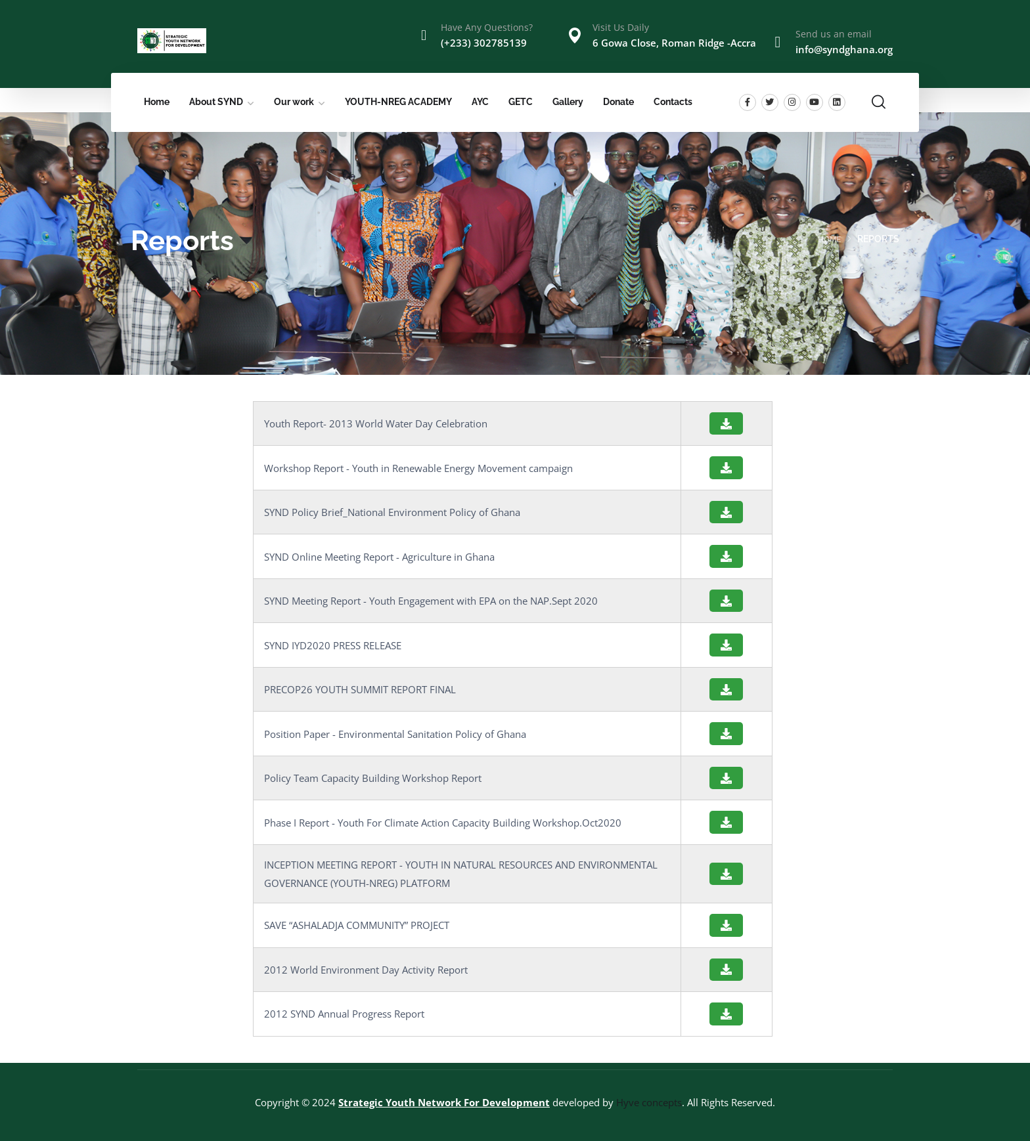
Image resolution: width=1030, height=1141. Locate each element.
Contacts (673, 102)
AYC (480, 102)
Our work (294, 102)
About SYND (216, 102)
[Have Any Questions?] (423, 35)
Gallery (567, 102)
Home (156, 102)
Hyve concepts (649, 1102)
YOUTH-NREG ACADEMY (398, 102)
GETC (520, 102)
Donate (618, 102)
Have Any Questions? (487, 27)
